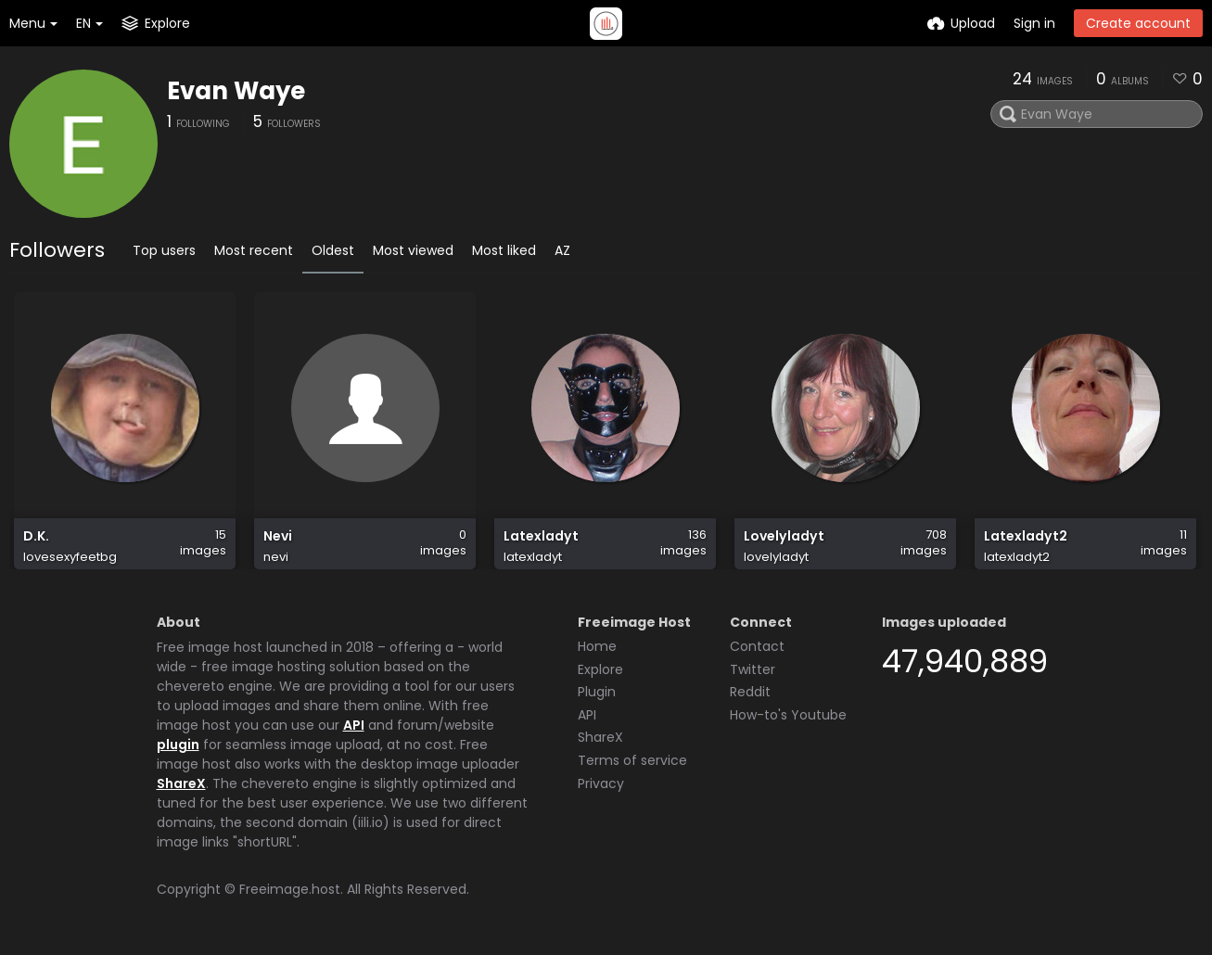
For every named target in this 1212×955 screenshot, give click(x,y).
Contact (757, 646)
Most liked (504, 250)
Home (597, 646)
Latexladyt (541, 536)
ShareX (181, 783)
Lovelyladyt (784, 536)
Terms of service (632, 760)
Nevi (277, 536)
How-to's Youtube (788, 715)
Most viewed (413, 250)
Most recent (253, 250)
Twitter (752, 669)
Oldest (333, 250)
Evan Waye (236, 91)
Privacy (601, 783)
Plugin (597, 691)
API (353, 725)
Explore (600, 669)
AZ (562, 250)
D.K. (36, 536)
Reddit (750, 691)
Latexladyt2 (1025, 536)
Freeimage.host (289, 889)
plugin (178, 744)
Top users (164, 250)
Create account (1138, 23)
